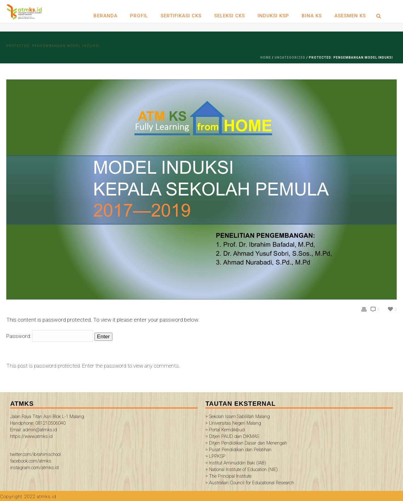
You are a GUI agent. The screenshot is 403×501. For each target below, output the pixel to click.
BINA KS (312, 16)
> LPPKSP (215, 456)
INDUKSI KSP (273, 16)
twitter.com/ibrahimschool (35, 454)
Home (265, 57)
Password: (49, 336)
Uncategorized (290, 57)
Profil (139, 16)
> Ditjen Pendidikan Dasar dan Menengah (246, 443)
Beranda (105, 16)
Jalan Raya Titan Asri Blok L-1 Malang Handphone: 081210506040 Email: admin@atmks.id (47, 423)
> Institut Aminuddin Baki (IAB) (235, 463)
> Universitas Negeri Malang (233, 423)
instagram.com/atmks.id (34, 467)
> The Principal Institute (228, 476)
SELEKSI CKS (229, 16)
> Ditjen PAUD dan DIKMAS (232, 436)
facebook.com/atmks (30, 461)
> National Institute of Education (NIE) (241, 469)
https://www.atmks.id (31, 436)
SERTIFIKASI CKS (181, 16)
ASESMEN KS (350, 16)
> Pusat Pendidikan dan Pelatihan (238, 449)
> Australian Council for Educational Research (249, 483)
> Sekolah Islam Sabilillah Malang (237, 416)
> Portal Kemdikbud (225, 430)
